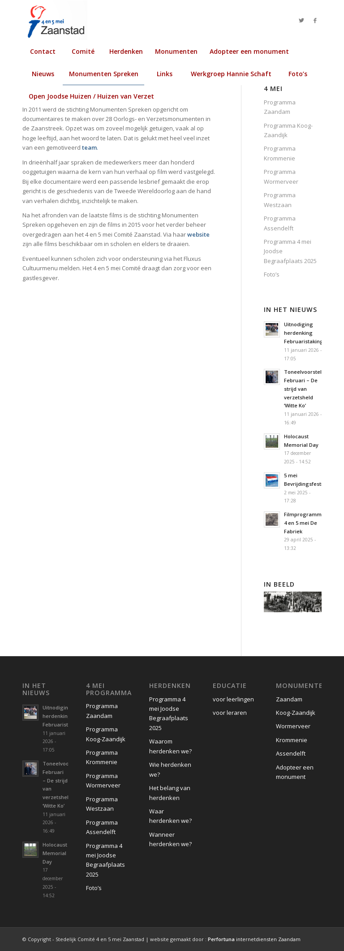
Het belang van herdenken (169, 792)
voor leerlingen (233, 699)
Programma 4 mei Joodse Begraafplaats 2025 (290, 251)
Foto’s (272, 274)
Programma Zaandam (280, 107)
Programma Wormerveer (281, 176)
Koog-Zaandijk (295, 713)
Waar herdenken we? (170, 816)
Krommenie (291, 740)
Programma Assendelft (280, 223)
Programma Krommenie (280, 153)
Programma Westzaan (280, 199)
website (198, 234)
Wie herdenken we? (170, 769)
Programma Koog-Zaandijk (288, 130)
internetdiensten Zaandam (254, 939)
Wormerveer (293, 726)
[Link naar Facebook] (315, 20)
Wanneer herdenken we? (170, 839)
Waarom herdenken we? (170, 746)
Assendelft (290, 753)
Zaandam (289, 699)
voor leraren (230, 713)
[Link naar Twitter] (301, 20)
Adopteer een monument (295, 772)
